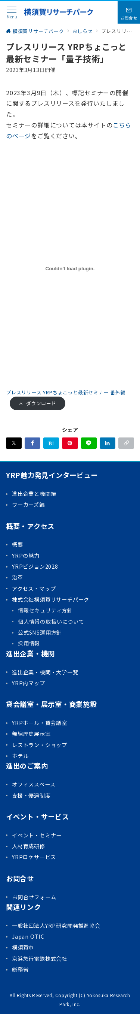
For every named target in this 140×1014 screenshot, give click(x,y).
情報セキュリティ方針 (45, 610)
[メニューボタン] (12, 12)
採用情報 (29, 643)
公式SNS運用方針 (40, 632)
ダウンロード (41, 403)
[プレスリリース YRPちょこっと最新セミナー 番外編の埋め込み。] (70, 268)
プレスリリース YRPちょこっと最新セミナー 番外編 (66, 392)
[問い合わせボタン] (129, 12)
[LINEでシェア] (89, 443)
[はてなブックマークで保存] (51, 443)
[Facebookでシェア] (32, 443)
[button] (126, 443)
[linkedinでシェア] (107, 443)
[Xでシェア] (14, 443)
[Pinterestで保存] (70, 443)
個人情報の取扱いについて (51, 621)
